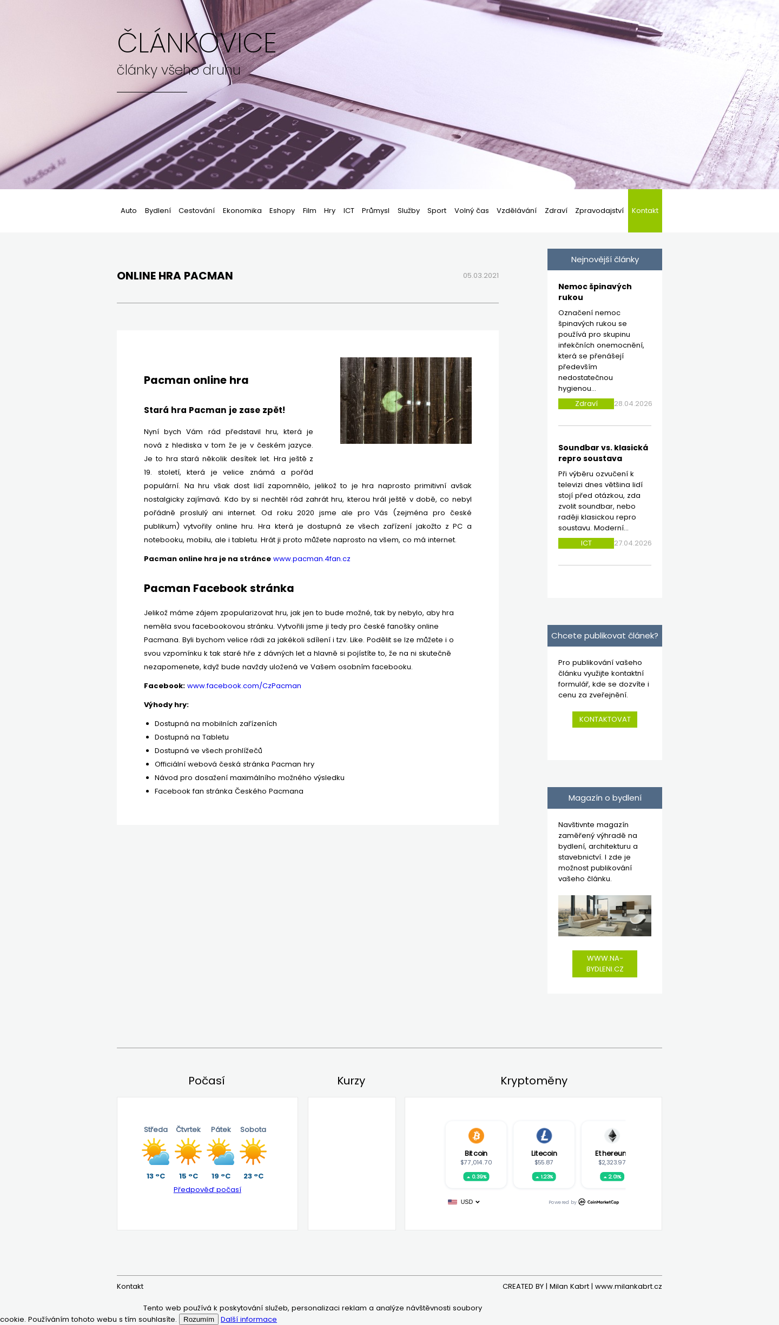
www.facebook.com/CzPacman (244, 686)
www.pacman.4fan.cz (312, 559)
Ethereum (612, 1153)
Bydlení (158, 210)
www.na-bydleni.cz (605, 963)
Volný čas (471, 210)
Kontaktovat (605, 719)
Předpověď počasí (207, 1189)
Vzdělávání (517, 210)
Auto (129, 210)
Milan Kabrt (569, 1286)
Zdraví (556, 210)
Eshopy (282, 210)
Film (309, 210)
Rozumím (198, 1319)
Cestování (197, 210)
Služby (409, 210)
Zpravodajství (599, 210)
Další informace (249, 1319)
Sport (436, 210)
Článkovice (197, 43)
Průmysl (376, 210)
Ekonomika (242, 210)
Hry (329, 210)
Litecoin (544, 1153)
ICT (349, 210)
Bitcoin (476, 1153)
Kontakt (645, 210)
